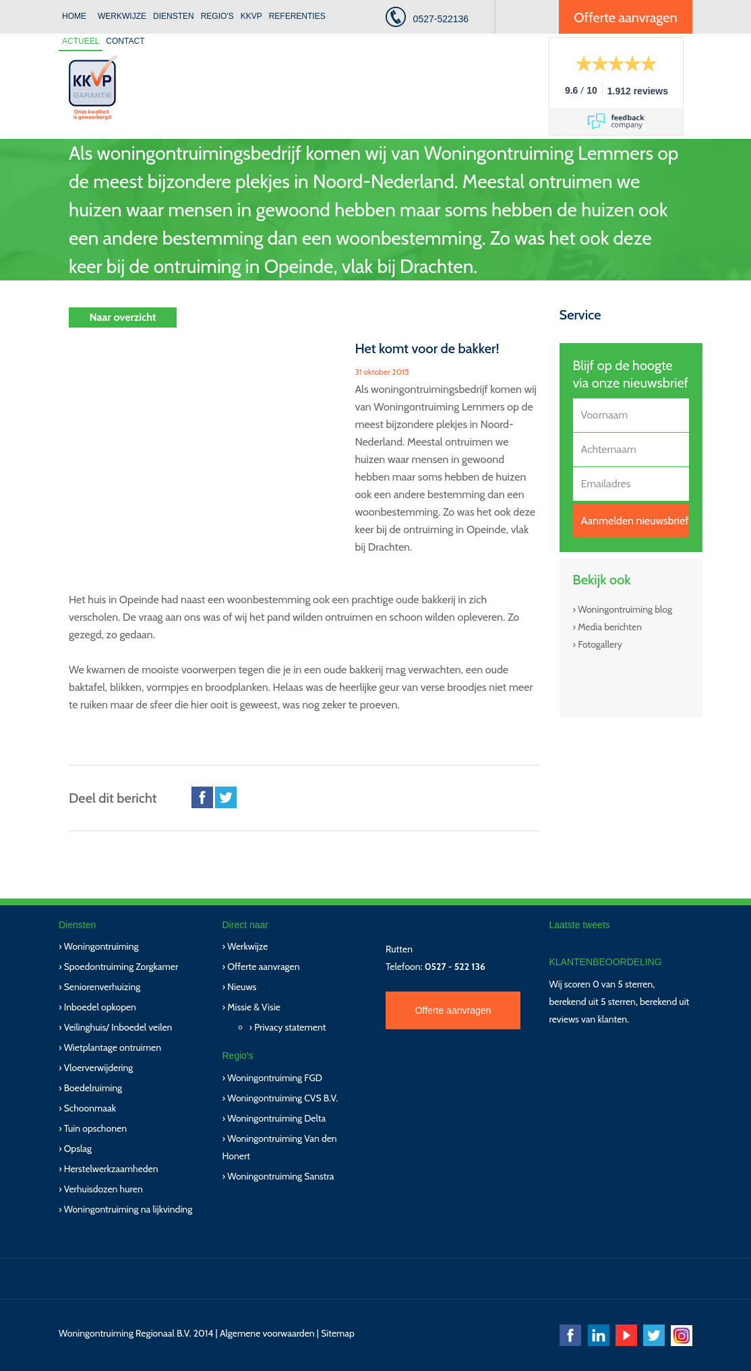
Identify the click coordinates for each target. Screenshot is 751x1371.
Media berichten (610, 627)
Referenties (297, 16)
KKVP (251, 16)
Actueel (80, 41)
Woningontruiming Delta (276, 1118)
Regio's (217, 16)
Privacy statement (290, 1027)
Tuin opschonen (95, 1128)
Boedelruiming (93, 1088)
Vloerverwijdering (98, 1068)
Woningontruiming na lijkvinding (128, 1209)
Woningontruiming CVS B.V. (282, 1098)
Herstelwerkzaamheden (111, 1169)
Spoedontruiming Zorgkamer (121, 967)
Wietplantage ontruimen (112, 1047)
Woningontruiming (101, 946)
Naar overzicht (122, 317)
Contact (125, 41)
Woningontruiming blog (625, 609)
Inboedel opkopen (100, 1007)
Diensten (173, 16)
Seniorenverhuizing (102, 987)
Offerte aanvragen (625, 17)
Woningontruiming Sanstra (280, 1176)
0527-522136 (441, 18)
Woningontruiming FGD (274, 1078)
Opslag (78, 1148)
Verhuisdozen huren (103, 1189)
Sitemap (338, 1333)
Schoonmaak (90, 1108)
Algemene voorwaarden (267, 1333)
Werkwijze (122, 16)
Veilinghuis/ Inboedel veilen (118, 1027)
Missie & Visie (253, 1007)
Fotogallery (600, 644)
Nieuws (241, 987)
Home (74, 16)
